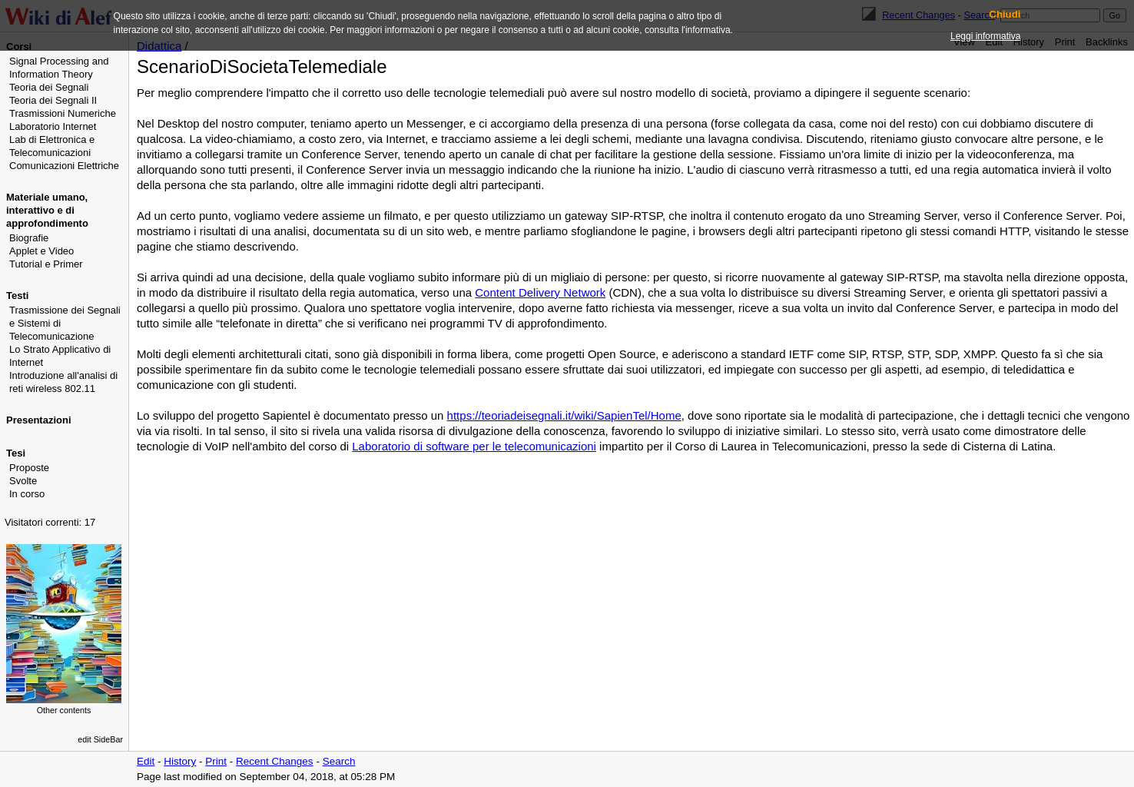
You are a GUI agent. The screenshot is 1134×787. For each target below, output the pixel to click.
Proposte (29, 467)
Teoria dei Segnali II (53, 100)
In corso (27, 494)
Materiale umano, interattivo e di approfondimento (47, 210)
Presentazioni (38, 420)
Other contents (64, 710)
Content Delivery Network (540, 292)
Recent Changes (274, 761)
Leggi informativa (985, 36)
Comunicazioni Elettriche (64, 165)
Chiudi (1004, 14)
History (180, 761)
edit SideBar (100, 739)
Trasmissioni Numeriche (62, 113)
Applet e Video (41, 251)
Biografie (28, 238)
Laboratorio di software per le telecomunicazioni (474, 446)
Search (339, 761)
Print (216, 761)
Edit (145, 761)
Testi (17, 295)
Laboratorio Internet (52, 126)
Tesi (15, 453)
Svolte (23, 480)
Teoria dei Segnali (48, 87)
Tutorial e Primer (46, 264)
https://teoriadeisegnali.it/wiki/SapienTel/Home (564, 415)
